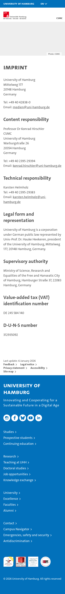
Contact (8, 523)
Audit (19, 558)
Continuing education (18, 444)
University (10, 493)
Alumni (8, 510)
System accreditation (45, 560)
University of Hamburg (18, 3)
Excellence (10, 499)
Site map (8, 371)
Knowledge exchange (18, 480)
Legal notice (27, 364)
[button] (43, 4)
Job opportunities (15, 474)
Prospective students (17, 438)
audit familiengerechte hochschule (8, 562)
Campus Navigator (16, 529)
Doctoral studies (14, 468)
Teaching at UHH (15, 462)
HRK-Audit (31, 560)
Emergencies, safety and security (26, 535)
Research (9, 456)
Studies (8, 432)
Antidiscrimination (16, 541)
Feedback (8, 364)
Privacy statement (14, 368)
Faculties (9, 504)
